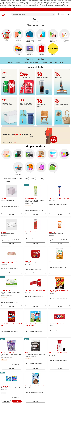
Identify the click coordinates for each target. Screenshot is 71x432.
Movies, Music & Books (59, 2)
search (53, 14)
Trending (20, 178)
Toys (40, 2)
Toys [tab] (61, 62)
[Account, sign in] (61, 14)
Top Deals (34, 5)
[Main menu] (7, 14)
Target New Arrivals (5, 0)
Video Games (50, 2)
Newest (15, 178)
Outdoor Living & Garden (55, 0)
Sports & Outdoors (34, 2)
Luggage (28, 2)
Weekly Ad (48, 5)
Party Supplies (11, 4)
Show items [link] (11, 214)
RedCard (10, 7)
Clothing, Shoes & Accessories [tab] (31, 62)
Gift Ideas (17, 4)
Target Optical (50, 4)
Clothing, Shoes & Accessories (26, 0)
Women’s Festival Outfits (26, 5)
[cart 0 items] (68, 14)
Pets (25, 4)
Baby (6, 2)
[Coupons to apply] (6, 178)
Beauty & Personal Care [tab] (50, 62)
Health (19, 2)
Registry (6, 7)
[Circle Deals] (39, 178)
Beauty (9, 2)
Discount (32, 178)
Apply (17, 401)
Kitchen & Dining (45, 0)
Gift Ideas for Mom (14, 0)
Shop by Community (42, 4)
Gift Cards (21, 4)
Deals (55, 4)
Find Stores (21, 7)
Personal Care (14, 2)
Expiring (26, 178)
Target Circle (16, 7)
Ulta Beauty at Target (32, 4)
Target (33, 21)
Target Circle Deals (41, 5)
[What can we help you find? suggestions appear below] (33, 14)
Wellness (23, 2)
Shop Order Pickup (56, 5)
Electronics (44, 2)
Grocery (64, 0)
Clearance (59, 4)
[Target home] (3, 14)
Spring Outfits (7, 5)
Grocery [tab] (10, 62)
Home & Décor (37, 0)
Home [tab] (18, 62)
